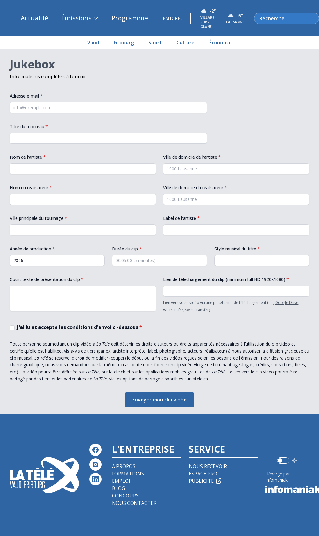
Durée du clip (127, 249)
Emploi (121, 481)
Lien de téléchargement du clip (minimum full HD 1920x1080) (226, 279)
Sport (155, 42)
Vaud (93, 42)
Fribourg (124, 42)
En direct (175, 18)
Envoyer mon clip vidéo (159, 399)
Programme (129, 18)
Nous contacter (134, 503)
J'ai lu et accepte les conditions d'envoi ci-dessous (79, 327)
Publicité (205, 481)
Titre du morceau (29, 126)
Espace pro (203, 473)
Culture (186, 42)
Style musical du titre (237, 249)
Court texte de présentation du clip (47, 279)
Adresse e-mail (26, 96)
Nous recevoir (208, 466)
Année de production (32, 249)
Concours (125, 495)
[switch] (283, 460)
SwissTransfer (197, 309)
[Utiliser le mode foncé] (295, 460)
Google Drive (286, 302)
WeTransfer (173, 309)
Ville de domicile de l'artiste (192, 157)
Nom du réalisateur (31, 187)
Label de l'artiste (181, 218)
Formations (128, 473)
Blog (118, 488)
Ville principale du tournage (38, 218)
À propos (123, 466)
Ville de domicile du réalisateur (195, 187)
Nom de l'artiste (28, 157)
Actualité (34, 18)
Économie (220, 42)
